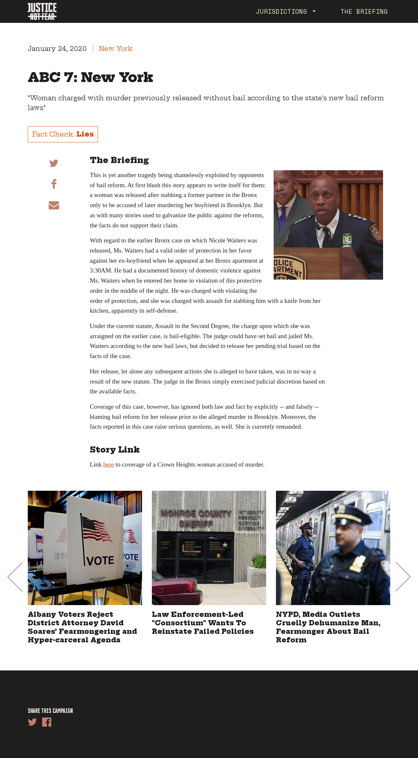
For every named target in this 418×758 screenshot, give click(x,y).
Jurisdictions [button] (283, 11)
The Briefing (364, 11)
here (108, 464)
